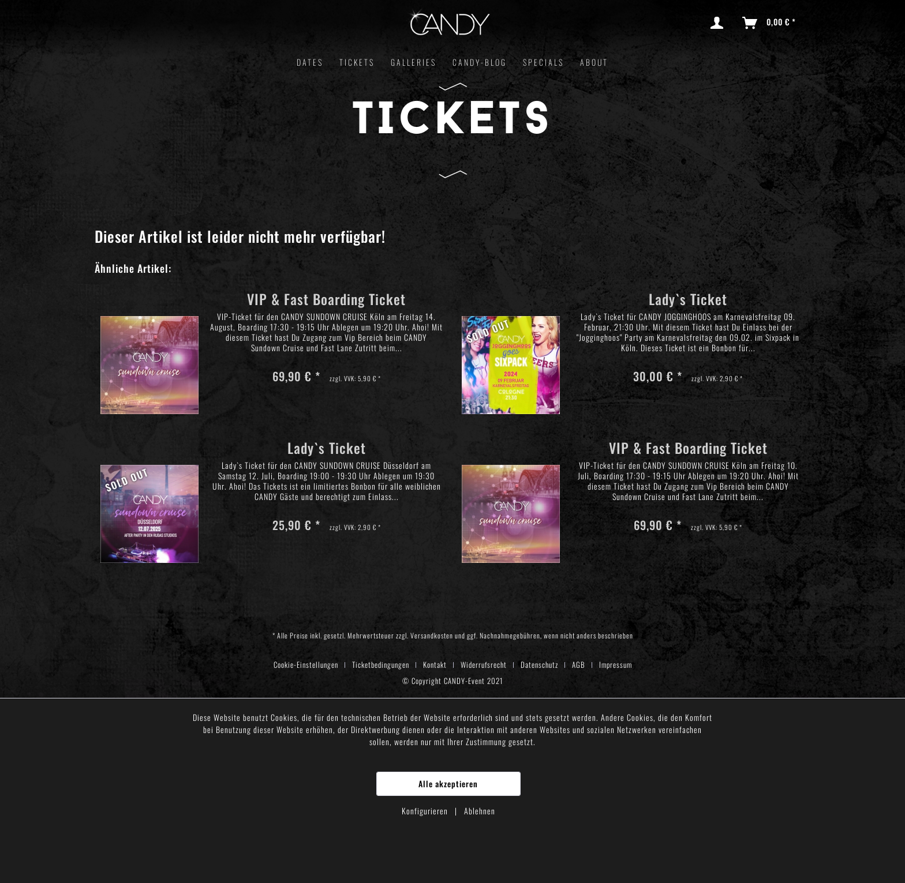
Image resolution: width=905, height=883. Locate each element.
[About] (594, 62)
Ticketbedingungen (380, 664)
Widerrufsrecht (484, 664)
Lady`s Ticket (688, 301)
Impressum (615, 664)
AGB (578, 664)
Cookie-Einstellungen (306, 664)
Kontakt (435, 664)
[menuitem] (719, 23)
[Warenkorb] (770, 23)
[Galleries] (413, 62)
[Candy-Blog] (479, 62)
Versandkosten (431, 635)
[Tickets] (357, 62)
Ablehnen (479, 811)
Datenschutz (539, 664)
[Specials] (543, 62)
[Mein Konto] (719, 23)
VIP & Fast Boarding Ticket (326, 301)
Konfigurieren (426, 811)
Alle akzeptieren (448, 783)
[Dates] (310, 62)
